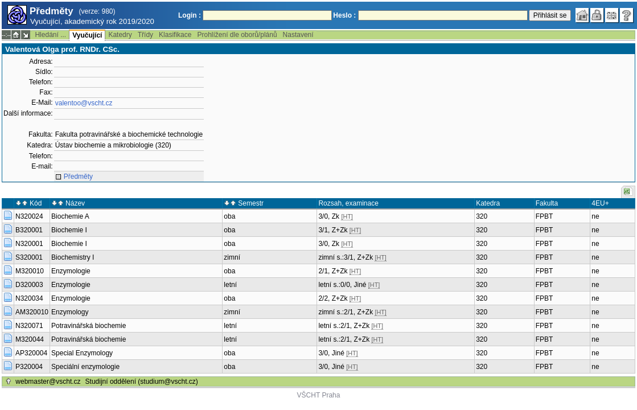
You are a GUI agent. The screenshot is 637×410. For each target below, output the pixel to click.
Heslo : (344, 15)
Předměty (78, 177)
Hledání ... (50, 35)
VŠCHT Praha (318, 395)
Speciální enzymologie (85, 367)
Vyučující (87, 35)
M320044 (29, 339)
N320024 (29, 216)
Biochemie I (69, 230)
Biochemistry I (72, 257)
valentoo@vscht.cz (84, 103)
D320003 (29, 285)
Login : (189, 15)
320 (481, 216)
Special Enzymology (82, 353)
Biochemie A (70, 216)
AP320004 (31, 353)
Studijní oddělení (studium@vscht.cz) (141, 382)
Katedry (119, 35)
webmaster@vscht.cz (47, 382)
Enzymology (69, 312)
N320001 (29, 244)
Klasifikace (175, 35)
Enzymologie (71, 271)
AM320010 (31, 312)
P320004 (29, 367)
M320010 (29, 271)
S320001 (29, 257)
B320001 (29, 230)
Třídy (145, 35)
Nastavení (298, 35)
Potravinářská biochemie (88, 326)
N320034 (29, 298)
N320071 (29, 326)
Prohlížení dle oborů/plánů (237, 35)
